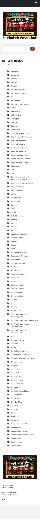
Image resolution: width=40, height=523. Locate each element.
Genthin (14, 173)
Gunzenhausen (16, 442)
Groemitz (14, 369)
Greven (13, 347)
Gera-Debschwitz (17, 187)
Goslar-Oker (15, 278)
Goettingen (15, 259)
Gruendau (14, 405)
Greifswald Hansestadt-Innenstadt (24, 320)
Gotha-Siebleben (17, 289)
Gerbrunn (14, 194)
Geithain (14, 122)
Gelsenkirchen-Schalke (19, 162)
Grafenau (14, 299)
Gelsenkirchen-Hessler (19, 151)
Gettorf (14, 212)
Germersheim (16, 198)
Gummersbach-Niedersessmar (22, 435)
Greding (14, 307)
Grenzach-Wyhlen (17, 340)
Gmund (13, 245)
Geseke (13, 208)
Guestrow (14, 420)
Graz (12, 303)
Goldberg (14, 267)
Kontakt (4, 499)
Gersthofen (15, 201)
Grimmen (14, 365)
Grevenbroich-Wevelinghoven (22, 358)
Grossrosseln (16, 398)
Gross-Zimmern (17, 384)
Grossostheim (16, 395)
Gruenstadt (15, 409)
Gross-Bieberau (17, 373)
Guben (13, 413)
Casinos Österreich (8, 485)
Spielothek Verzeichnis (20, 37)
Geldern (14, 126)
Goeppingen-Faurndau (19, 252)
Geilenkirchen (16, 115)
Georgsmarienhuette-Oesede (22, 183)
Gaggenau (15, 75)
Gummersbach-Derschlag (21, 431)
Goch (13, 249)
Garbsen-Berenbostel (19, 93)
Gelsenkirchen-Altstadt (20, 133)
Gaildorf (14, 79)
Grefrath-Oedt (16, 310)
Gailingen (14, 82)
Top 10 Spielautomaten (9, 492)
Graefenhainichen (18, 296)
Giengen (14, 219)
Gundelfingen (16, 438)
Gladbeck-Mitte (17, 238)
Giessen (14, 223)
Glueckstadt (15, 241)
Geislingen (15, 119)
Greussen (14, 344)
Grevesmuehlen (17, 362)
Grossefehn (15, 387)
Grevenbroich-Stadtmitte (20, 355)
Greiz (13, 336)
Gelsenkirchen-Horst (19, 155)
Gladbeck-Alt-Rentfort (19, 234)
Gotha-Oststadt (17, 285)
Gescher (14, 205)
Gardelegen (15, 100)
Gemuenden (15, 166)
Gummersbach (16, 427)
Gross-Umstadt (17, 380)
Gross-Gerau (16, 376)
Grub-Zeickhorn (17, 402)
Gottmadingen (16, 292)
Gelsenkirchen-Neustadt (20, 159)
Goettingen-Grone (18, 263)
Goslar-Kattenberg (18, 274)
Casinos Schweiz (7, 488)
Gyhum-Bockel (16, 446)
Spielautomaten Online (9, 495)
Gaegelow (15, 71)
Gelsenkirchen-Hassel (19, 148)
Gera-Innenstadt (17, 190)
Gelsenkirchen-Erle (18, 144)
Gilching (14, 230)
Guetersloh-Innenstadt (20, 424)
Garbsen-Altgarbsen (18, 89)
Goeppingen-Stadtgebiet (20, 256)
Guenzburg (15, 416)
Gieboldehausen (17, 216)
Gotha (13, 281)
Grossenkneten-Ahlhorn (20, 391)
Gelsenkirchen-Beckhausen (21, 137)
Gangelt (14, 86)
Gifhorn (14, 227)
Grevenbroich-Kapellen (19, 351)
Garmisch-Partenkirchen (20, 104)
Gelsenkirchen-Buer (18, 140)
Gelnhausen (15, 129)
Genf (13, 170)
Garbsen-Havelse (17, 97)
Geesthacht (15, 111)
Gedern (13, 108)
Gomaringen (15, 270)
